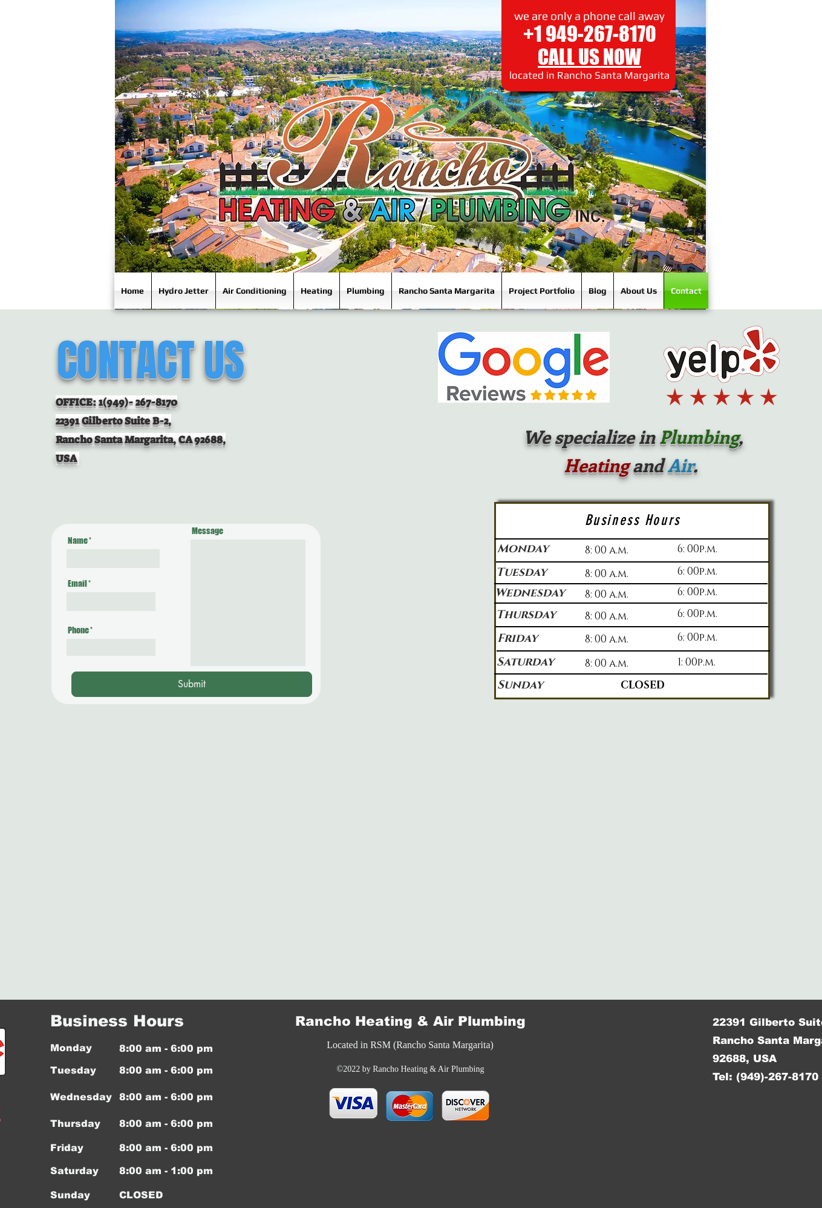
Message (207, 531)
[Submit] (191, 684)
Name (78, 540)
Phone (78, 630)
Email (77, 583)
